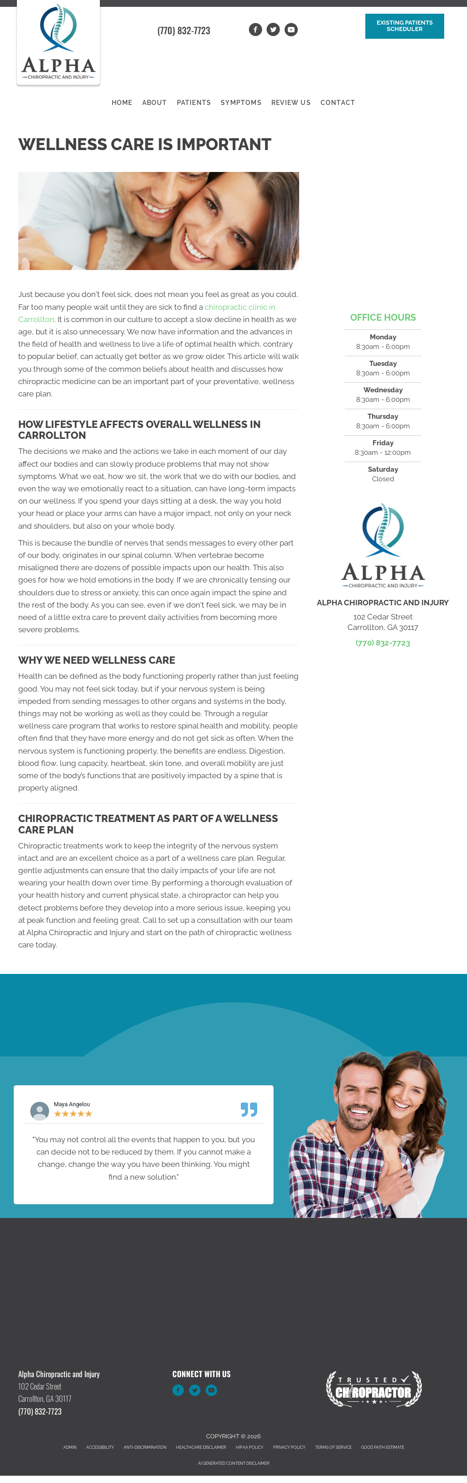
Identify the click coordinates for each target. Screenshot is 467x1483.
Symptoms (241, 102)
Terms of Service (333, 1447)
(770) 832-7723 (183, 30)
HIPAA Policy (250, 1447)
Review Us (291, 102)
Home (122, 102)
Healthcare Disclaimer (201, 1447)
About (154, 102)
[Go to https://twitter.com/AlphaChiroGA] (195, 1391)
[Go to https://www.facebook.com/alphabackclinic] (178, 1391)
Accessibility (100, 1447)
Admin (70, 1447)
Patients (194, 102)
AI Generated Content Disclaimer (234, 1463)
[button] (404, 26)
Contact (338, 102)
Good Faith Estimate (382, 1447)
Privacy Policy (289, 1447)
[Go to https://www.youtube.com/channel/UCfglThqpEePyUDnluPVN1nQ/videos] (211, 1391)
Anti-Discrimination (145, 1447)
